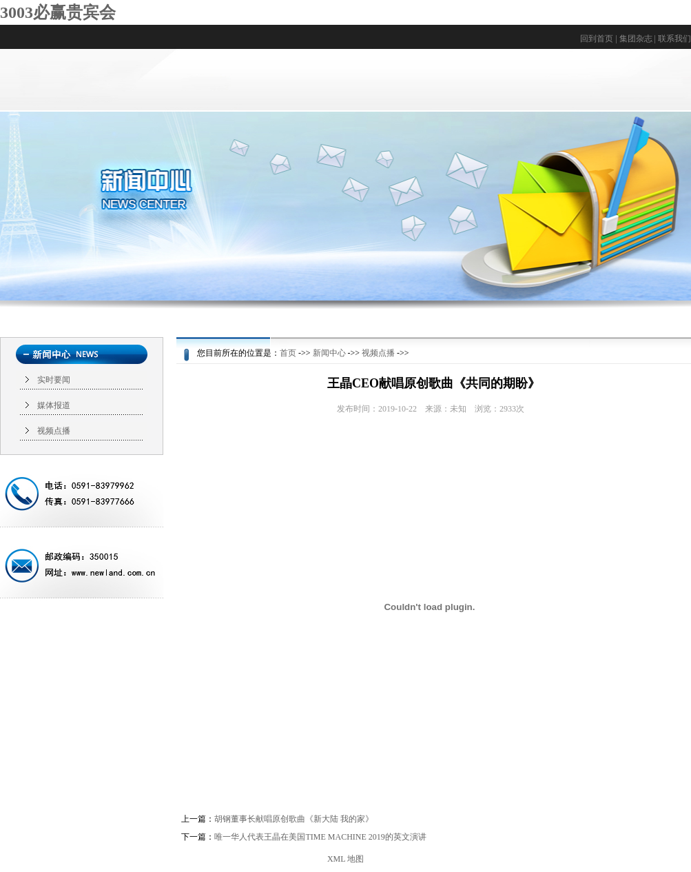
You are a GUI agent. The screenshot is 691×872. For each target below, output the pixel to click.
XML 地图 (345, 859)
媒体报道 (53, 405)
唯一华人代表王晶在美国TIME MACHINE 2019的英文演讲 (320, 837)
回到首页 (596, 38)
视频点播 (53, 431)
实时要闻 (53, 380)
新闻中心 (329, 353)
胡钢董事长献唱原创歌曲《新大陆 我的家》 (293, 819)
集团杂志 (635, 38)
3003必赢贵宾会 (58, 12)
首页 (288, 353)
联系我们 (674, 38)
